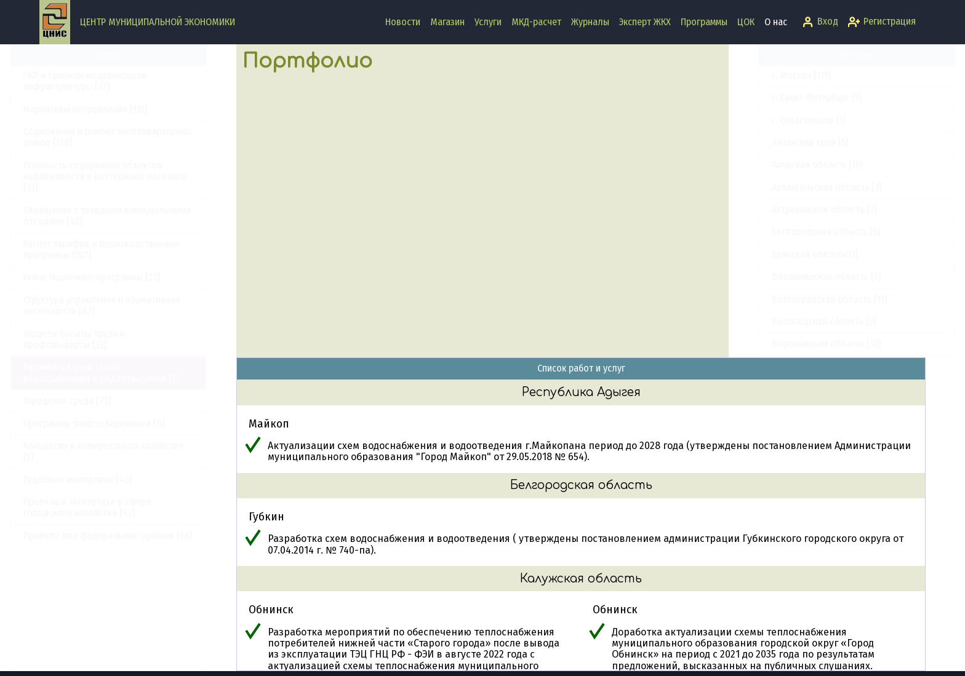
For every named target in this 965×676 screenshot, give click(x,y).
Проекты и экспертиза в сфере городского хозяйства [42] (117, 507)
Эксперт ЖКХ (645, 22)
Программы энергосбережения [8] (123, 423)
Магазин (447, 22)
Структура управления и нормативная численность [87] (131, 305)
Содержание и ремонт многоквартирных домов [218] (137, 136)
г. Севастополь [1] (779, 120)
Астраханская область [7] (794, 209)
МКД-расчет (536, 22)
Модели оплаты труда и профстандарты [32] (103, 339)
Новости (402, 22)
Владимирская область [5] (796, 276)
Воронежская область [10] (796, 343)
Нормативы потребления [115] (115, 109)
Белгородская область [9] (796, 231)
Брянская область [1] (785, 254)
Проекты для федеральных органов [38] (137, 535)
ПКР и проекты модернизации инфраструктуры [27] (115, 81)
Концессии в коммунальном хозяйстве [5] (133, 451)
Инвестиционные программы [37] (121, 277)
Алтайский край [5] (780, 142)
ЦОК (746, 22)
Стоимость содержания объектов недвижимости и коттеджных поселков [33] (135, 176)
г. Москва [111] (771, 75)
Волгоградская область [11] (799, 299)
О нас (775, 22)
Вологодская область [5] (794, 321)
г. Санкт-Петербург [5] (787, 97)
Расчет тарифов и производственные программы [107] (131, 249)
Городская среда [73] (96, 401)
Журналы (590, 22)
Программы (704, 22)
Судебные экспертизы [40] (107, 479)
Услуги (488, 22)
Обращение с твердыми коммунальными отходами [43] (136, 215)
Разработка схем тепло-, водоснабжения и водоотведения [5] (130, 372)
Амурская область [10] (787, 164)
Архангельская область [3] (797, 187)
